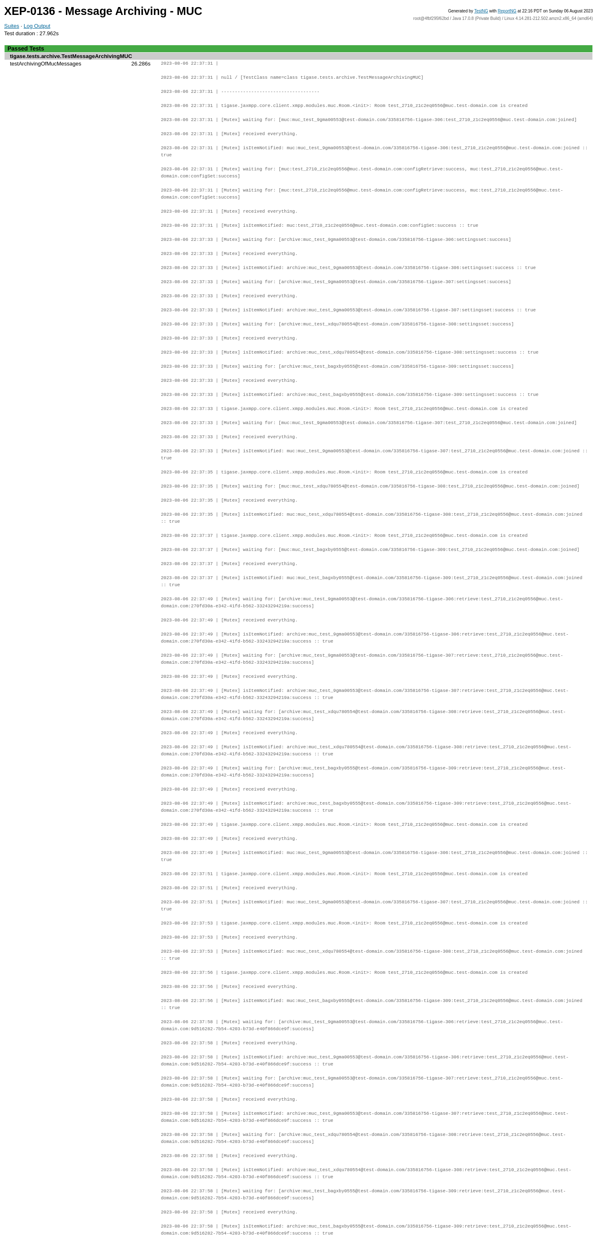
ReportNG (507, 11)
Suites (11, 26)
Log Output (37, 26)
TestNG (481, 11)
